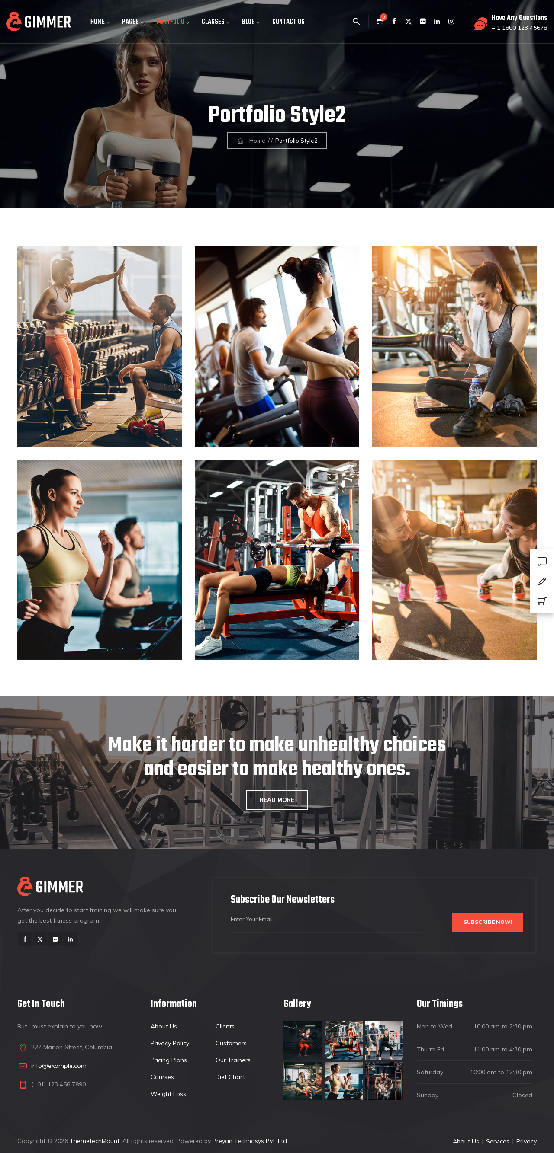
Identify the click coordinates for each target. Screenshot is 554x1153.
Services (497, 1141)
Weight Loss (168, 1094)
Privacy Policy (170, 1043)
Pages (130, 22)
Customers (231, 1043)
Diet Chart (230, 1077)
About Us (164, 1026)
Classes (213, 22)
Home (97, 22)
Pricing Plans (169, 1060)
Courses (162, 1077)
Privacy (526, 1141)
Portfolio (170, 22)
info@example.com (59, 1066)
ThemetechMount (94, 1141)
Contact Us (288, 22)
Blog (248, 22)
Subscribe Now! (478, 922)
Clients (225, 1026)
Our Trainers (233, 1060)
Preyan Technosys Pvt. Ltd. (250, 1141)
